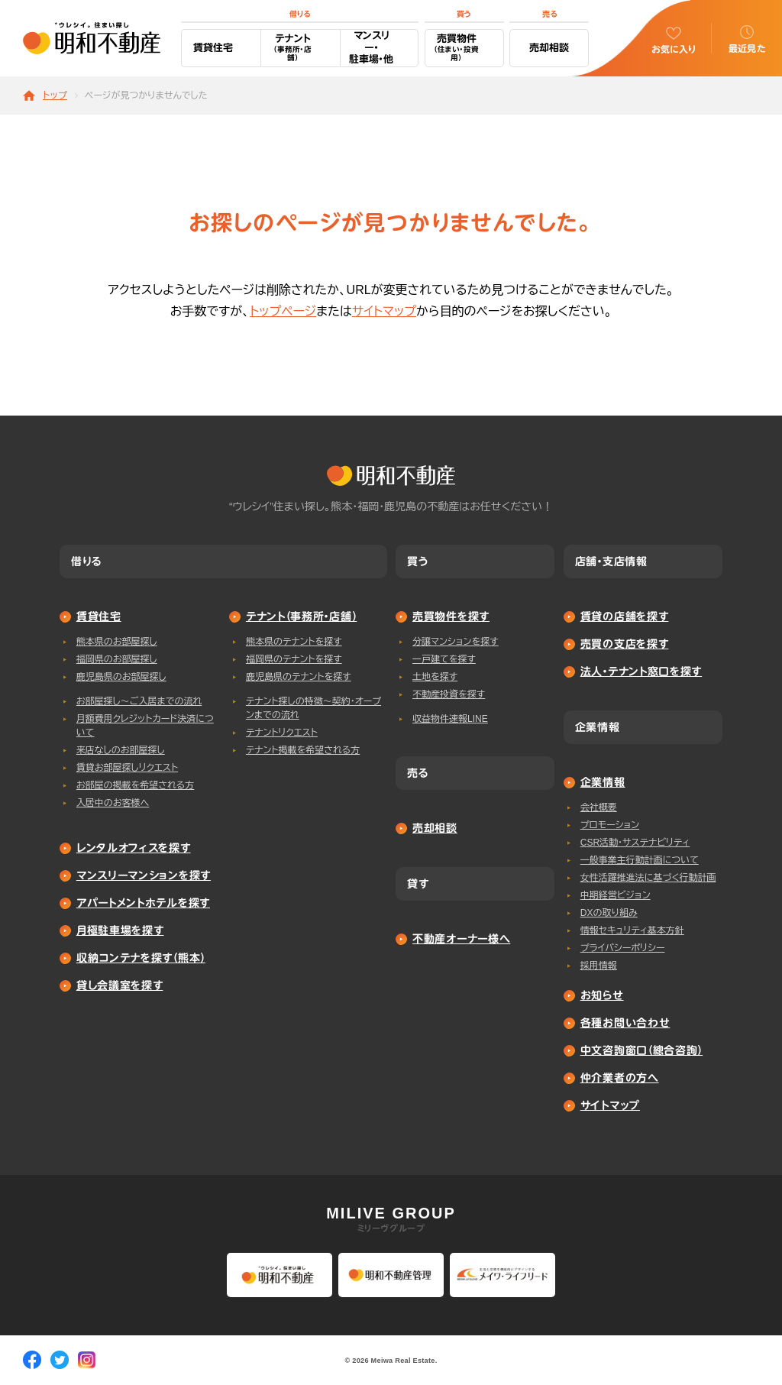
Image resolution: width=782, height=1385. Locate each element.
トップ (55, 96)
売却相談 (549, 48)
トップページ (283, 311)
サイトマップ (384, 311)
